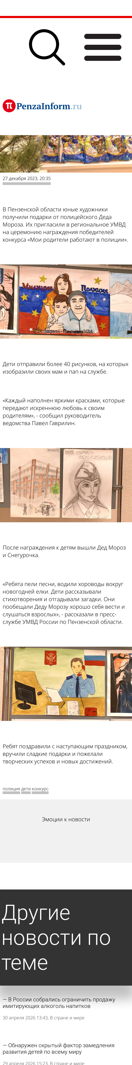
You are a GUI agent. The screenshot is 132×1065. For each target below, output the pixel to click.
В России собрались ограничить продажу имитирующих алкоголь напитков (59, 1002)
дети (26, 788)
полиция (11, 788)
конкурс (40, 788)
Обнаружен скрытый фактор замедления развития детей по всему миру (59, 1048)
